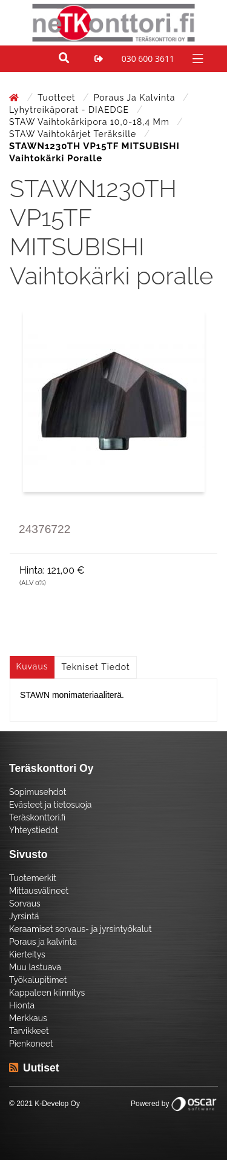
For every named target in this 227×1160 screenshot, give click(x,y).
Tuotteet (58, 97)
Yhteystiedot (34, 830)
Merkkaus (28, 1018)
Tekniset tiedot (96, 667)
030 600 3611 (148, 58)
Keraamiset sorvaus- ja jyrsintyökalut (80, 929)
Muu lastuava (35, 967)
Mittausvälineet (38, 891)
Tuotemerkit (32, 878)
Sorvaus (25, 903)
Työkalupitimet (38, 980)
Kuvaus (32, 666)
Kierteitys (27, 954)
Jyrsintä (24, 916)
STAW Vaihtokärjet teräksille (74, 134)
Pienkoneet (31, 1043)
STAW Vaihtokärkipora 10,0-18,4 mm (90, 122)
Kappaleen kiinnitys (47, 992)
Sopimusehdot (37, 792)
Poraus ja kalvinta (136, 97)
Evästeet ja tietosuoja (50, 805)
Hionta (22, 1005)
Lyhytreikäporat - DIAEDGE (70, 110)
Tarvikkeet (29, 1031)
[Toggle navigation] (196, 58)
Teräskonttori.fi (37, 817)
